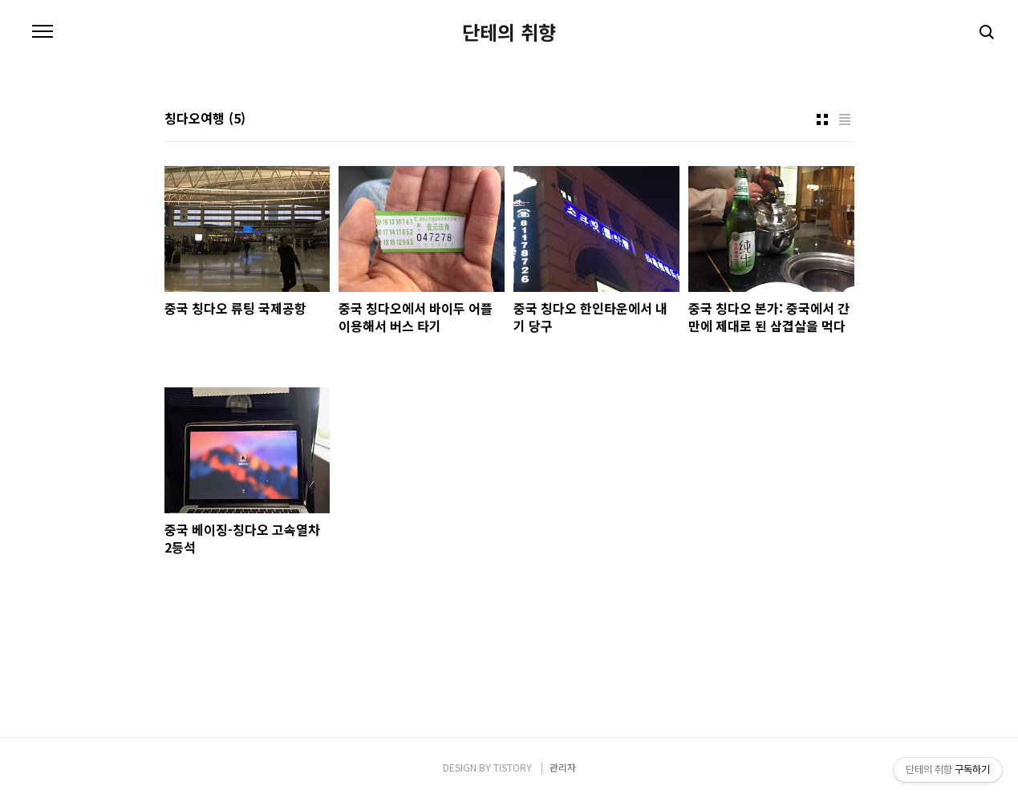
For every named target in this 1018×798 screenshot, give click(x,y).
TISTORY (512, 767)
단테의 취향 (509, 32)
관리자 (563, 767)
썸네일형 (822, 119)
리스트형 (844, 119)
